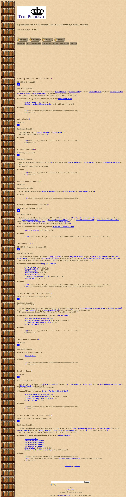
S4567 (27, 237)
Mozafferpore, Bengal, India (36, 221)
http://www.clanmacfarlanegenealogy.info (69, 458)
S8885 (27, 286)
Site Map (55, 43)
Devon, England (63, 221)
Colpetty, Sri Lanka (54, 256)
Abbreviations (47, 43)
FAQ (27, 43)
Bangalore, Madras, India (30, 220)
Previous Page (64, 43)
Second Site (67, 495)
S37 (27, 110)
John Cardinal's (61, 495)
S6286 (27, 458)
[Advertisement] (70, 62)
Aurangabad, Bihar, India (50, 258)
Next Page (73, 43)
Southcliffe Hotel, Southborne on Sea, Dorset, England (101, 258)
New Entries (21, 43)
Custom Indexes (36, 43)
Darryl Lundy (70, 489)
